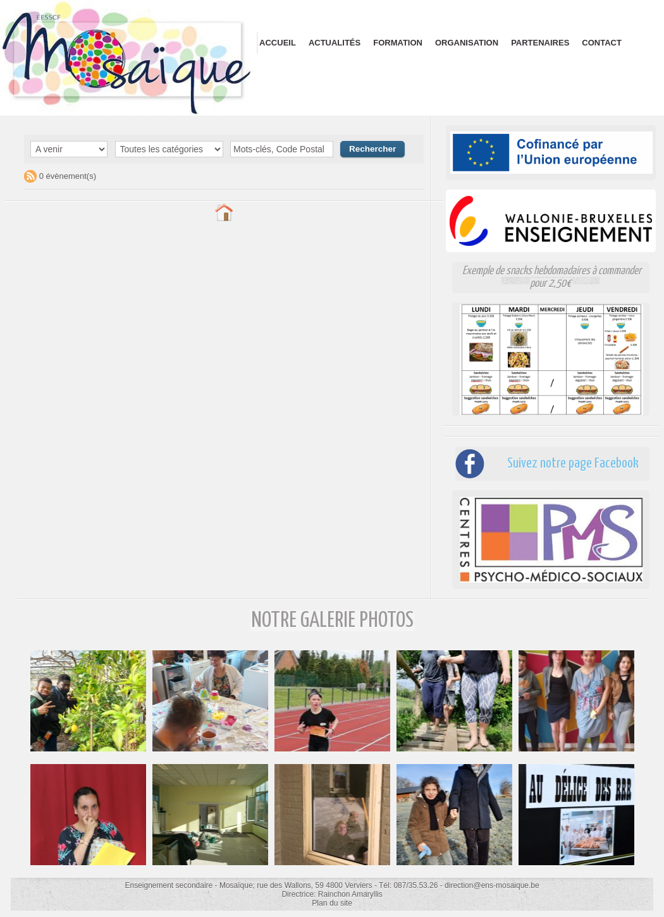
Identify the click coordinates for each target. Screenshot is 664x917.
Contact (602, 42)
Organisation (466, 42)
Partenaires (540, 42)
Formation (397, 42)
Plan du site (332, 903)
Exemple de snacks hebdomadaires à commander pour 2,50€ (551, 277)
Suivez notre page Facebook (568, 463)
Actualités (334, 42)
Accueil (277, 42)
